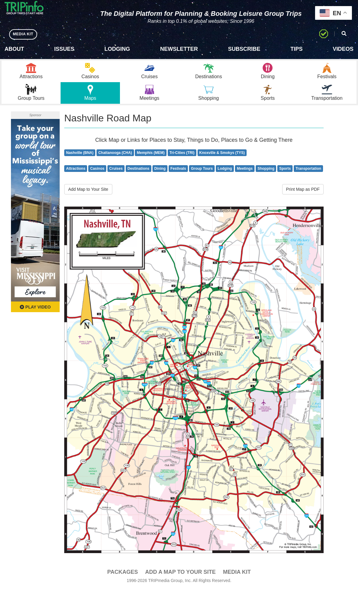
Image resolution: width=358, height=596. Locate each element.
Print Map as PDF (303, 195)
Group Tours (202, 175)
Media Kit (237, 578)
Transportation (308, 175)
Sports (285, 175)
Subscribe (244, 49)
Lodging (117, 49)
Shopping (266, 175)
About (14, 49)
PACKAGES (122, 578)
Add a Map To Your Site (180, 578)
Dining (160, 175)
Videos (343, 49)
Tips (296, 49)
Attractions (75, 175)
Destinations (138, 175)
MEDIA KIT (25, 34)
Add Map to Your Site (88, 195)
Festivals (178, 175)
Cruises (116, 175)
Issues (64, 49)
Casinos (97, 175)
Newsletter (179, 49)
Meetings (245, 175)
